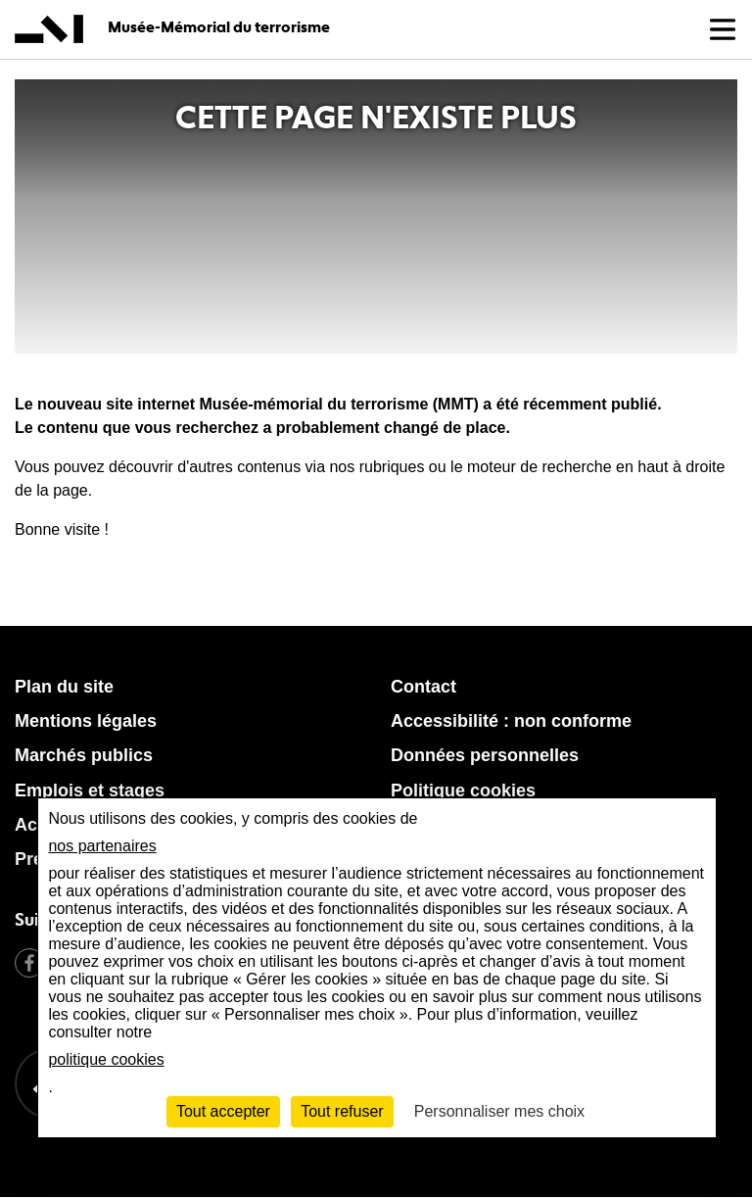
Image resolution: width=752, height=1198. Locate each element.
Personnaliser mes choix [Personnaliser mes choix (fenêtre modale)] (499, 1111)
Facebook (29, 963)
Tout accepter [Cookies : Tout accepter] (223, 1111)
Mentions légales (86, 721)
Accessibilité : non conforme (511, 721)
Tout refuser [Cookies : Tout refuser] (342, 1111)
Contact (423, 686)
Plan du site (64, 686)
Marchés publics (84, 755)
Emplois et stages (89, 790)
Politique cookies (463, 790)
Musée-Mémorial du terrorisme (219, 27)
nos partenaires (102, 846)
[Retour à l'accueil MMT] (445, 1140)
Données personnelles (485, 755)
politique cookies (106, 1059)
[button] (722, 29)
